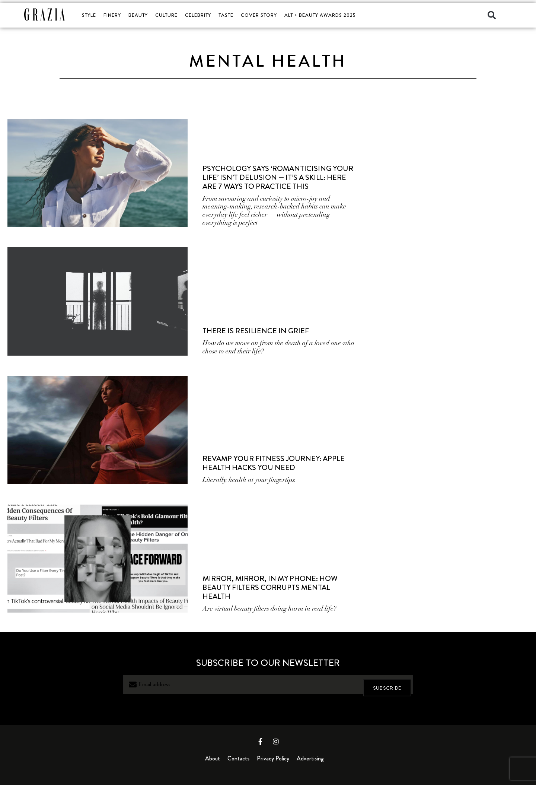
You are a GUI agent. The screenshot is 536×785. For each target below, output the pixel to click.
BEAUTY (138, 15)
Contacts (238, 758)
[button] (492, 15)
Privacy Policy (273, 758)
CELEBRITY (198, 15)
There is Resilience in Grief (255, 330)
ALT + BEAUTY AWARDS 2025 (319, 15)
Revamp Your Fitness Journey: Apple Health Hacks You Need (273, 463)
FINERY (112, 15)
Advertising (310, 758)
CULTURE (166, 15)
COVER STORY (259, 15)
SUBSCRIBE (387, 684)
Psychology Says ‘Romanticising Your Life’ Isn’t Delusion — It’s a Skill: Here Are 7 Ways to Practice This (277, 177)
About (212, 758)
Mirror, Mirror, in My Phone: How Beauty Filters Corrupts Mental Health (270, 587)
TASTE (225, 15)
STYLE (89, 15)
